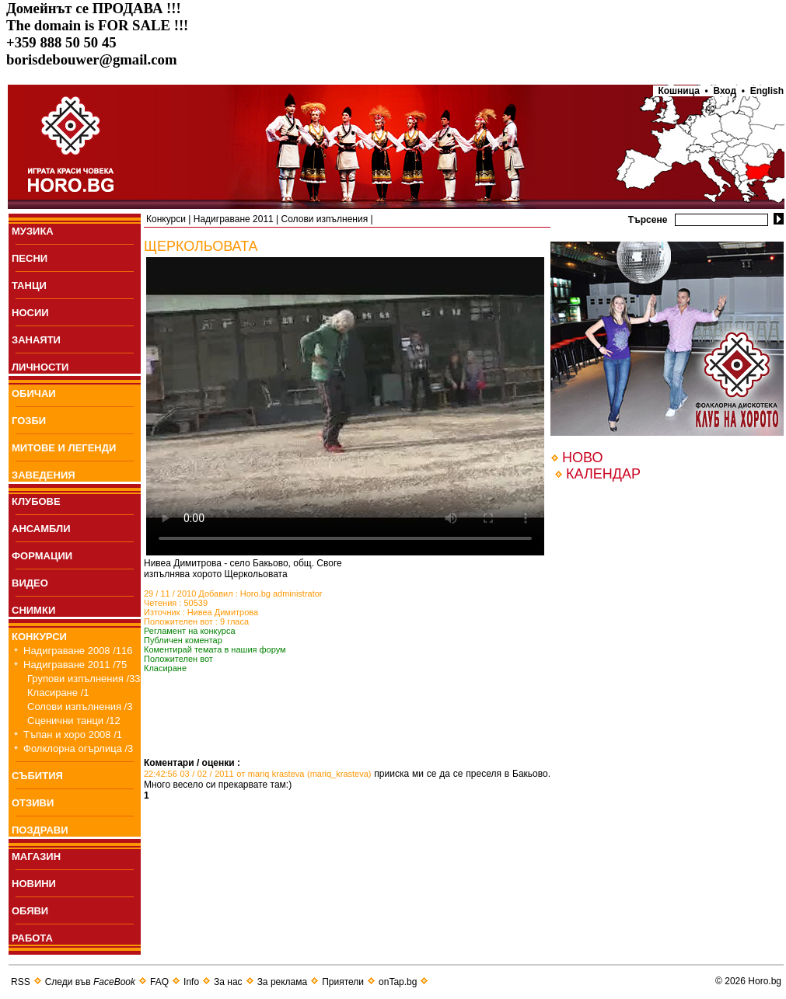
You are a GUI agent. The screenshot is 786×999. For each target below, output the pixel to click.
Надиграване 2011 (234, 219)
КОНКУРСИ (39, 636)
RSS (20, 981)
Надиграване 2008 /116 (78, 650)
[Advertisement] (326, 734)
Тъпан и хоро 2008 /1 (72, 734)
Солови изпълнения (325, 219)
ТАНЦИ (29, 285)
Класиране (165, 668)
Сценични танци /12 (74, 720)
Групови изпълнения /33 (84, 678)
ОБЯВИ (30, 911)
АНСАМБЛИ (41, 528)
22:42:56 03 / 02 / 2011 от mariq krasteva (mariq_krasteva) (258, 773)
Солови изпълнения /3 (79, 706)
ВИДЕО (30, 583)
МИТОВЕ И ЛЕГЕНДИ (64, 448)
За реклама (282, 981)
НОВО (582, 457)
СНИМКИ (33, 610)
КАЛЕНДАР (603, 474)
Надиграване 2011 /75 (75, 664)
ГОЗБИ (29, 420)
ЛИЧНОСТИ (40, 367)
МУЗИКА (33, 231)
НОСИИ (30, 312)
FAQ (159, 981)
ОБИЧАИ (34, 393)
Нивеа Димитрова (223, 612)
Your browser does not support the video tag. (345, 406)
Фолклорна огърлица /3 (78, 748)
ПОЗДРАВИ (40, 830)
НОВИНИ (34, 883)
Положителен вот (178, 658)
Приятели (343, 981)
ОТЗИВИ (33, 803)
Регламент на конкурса (190, 630)
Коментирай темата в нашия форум (215, 649)
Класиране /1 (58, 692)
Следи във (90, 981)
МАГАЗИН (36, 856)
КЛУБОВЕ (36, 501)
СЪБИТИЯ (37, 775)
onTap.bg (398, 981)
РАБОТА (32, 938)
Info (191, 981)
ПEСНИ (29, 258)
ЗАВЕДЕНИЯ (43, 475)
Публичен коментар (183, 640)
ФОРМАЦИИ (42, 556)
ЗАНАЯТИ (36, 340)
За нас (228, 981)
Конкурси (166, 219)
